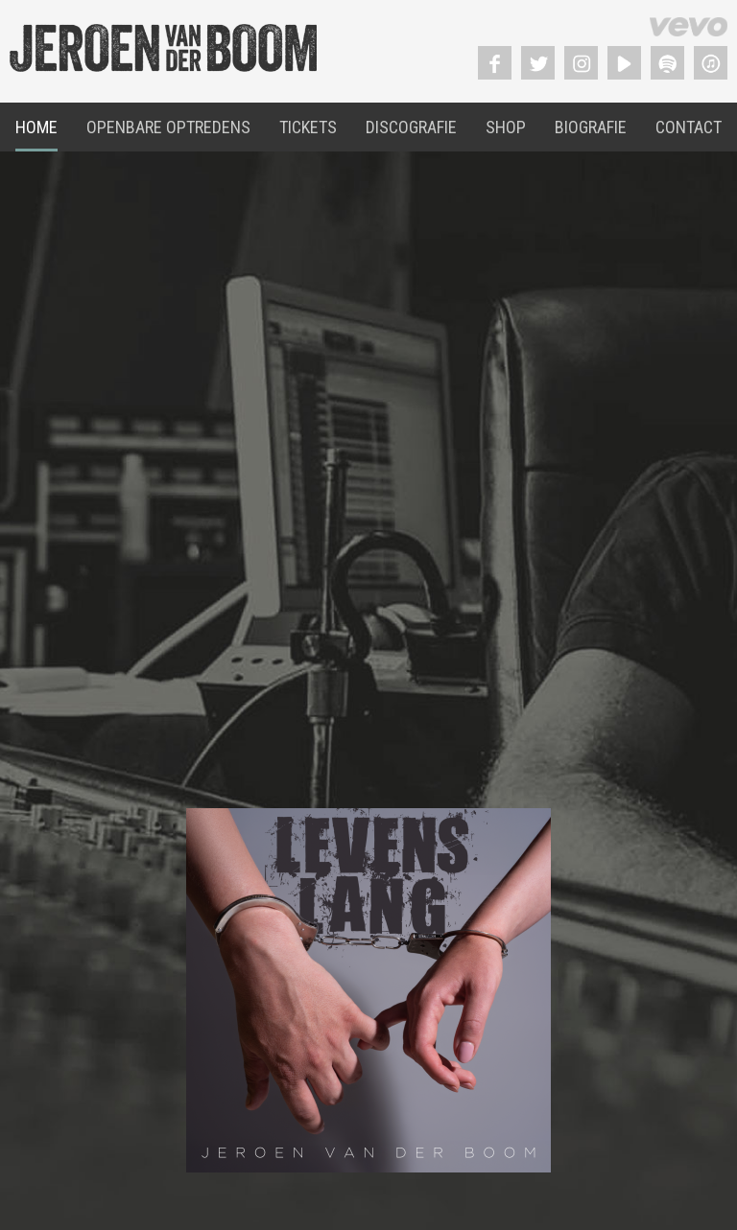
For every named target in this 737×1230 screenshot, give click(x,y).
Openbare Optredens (168, 127)
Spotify (667, 63)
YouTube (624, 63)
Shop (506, 127)
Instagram (581, 63)
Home (36, 127)
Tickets (308, 127)
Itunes (710, 63)
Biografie (591, 127)
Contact (688, 127)
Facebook (494, 63)
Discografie (411, 127)
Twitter (538, 63)
